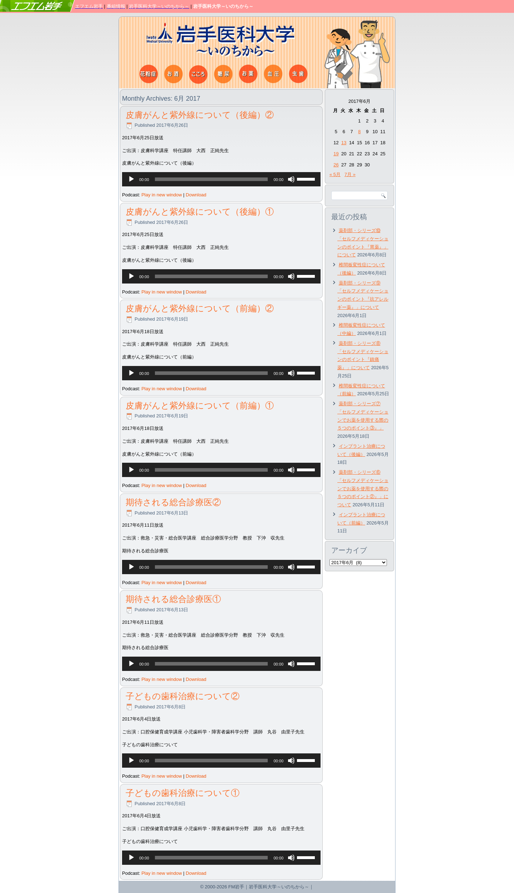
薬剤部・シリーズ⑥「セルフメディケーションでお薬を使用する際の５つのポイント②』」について (362, 488)
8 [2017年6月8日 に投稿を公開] (359, 131)
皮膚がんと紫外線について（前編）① (200, 405)
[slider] (211, 179)
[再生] (131, 179)
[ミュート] (291, 179)
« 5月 (335, 174)
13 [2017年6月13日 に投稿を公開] (343, 142)
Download (196, 194)
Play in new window (161, 194)
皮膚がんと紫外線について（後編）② (200, 115)
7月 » (350, 174)
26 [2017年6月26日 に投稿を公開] (335, 164)
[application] (221, 179)
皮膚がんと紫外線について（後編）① (200, 211)
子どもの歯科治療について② (183, 696)
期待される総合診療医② (173, 502)
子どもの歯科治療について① (183, 793)
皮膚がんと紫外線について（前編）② (200, 308)
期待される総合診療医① (173, 599)
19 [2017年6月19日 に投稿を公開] (335, 153)
